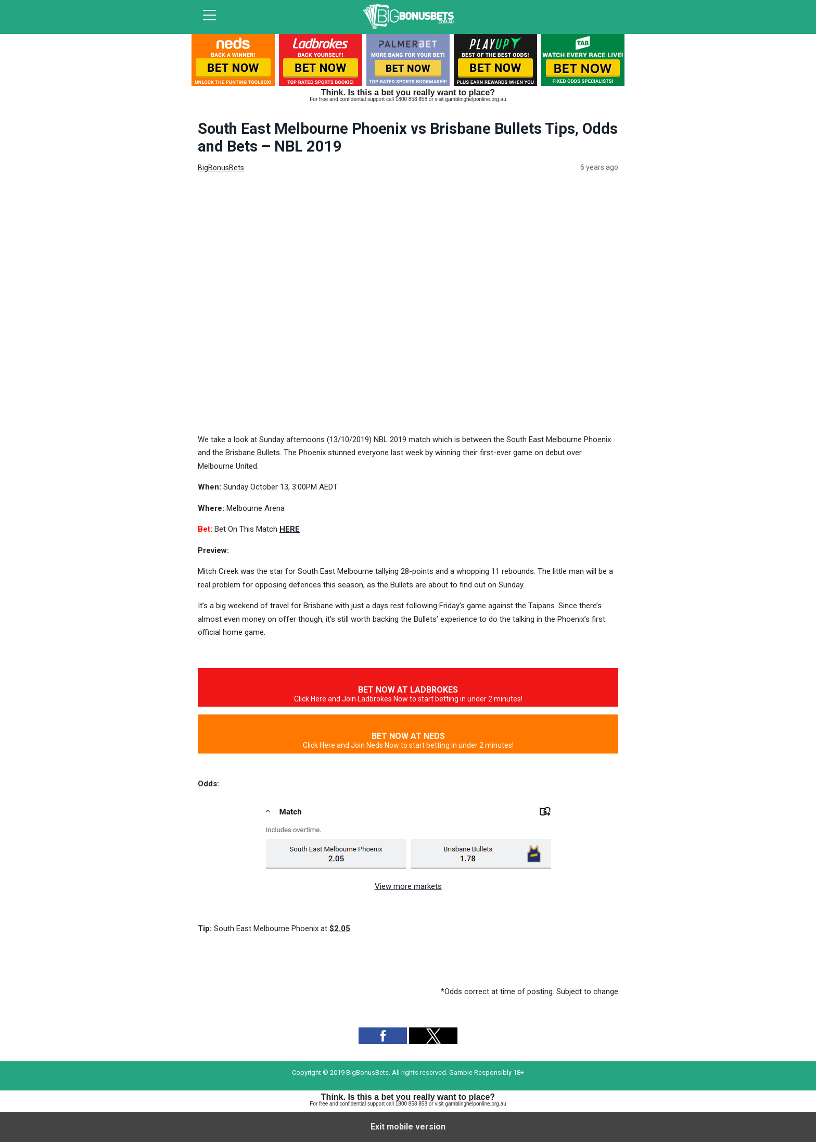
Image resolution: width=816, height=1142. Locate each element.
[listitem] (233, 62)
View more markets (408, 886)
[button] (383, 1035)
